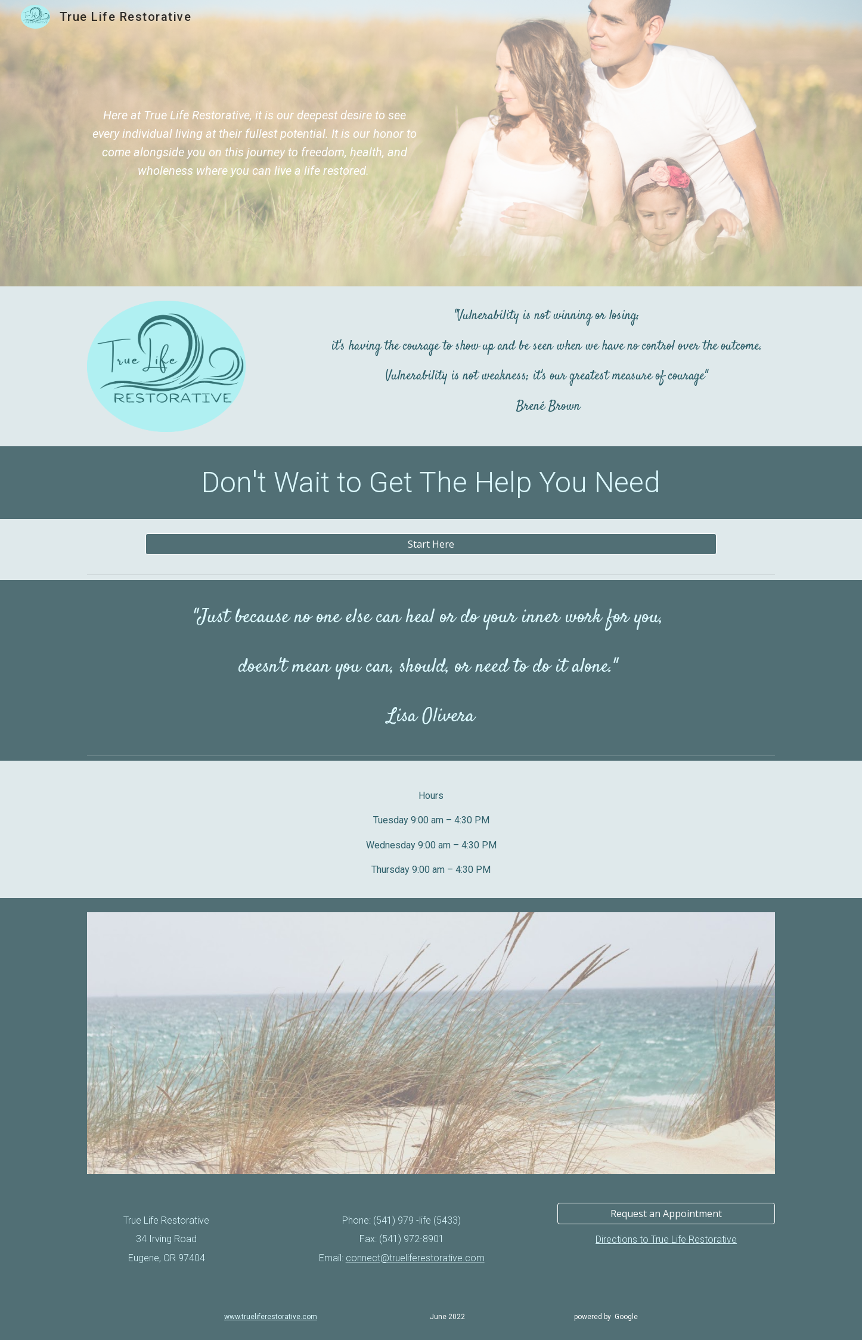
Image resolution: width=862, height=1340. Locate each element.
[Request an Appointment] (666, 1213)
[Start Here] (430, 544)
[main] (254, 143)
